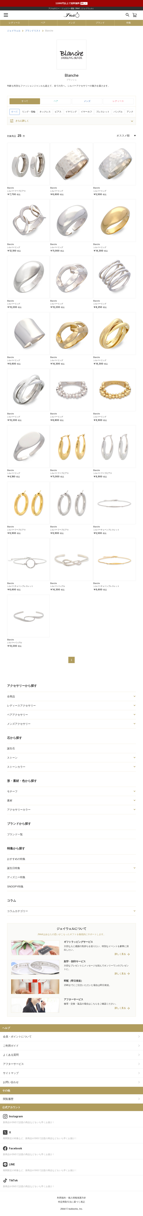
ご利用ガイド (11, 1045)
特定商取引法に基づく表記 (71, 1202)
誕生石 (11, 748)
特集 (128, 22)
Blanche (10, 188)
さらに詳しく (19, 121)
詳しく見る (120, 954)
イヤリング (71, 111)
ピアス (58, 111)
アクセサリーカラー (19, 809)
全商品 (11, 696)
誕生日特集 (13, 868)
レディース (14, 22)
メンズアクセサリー (19, 723)
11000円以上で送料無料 (71, 3)
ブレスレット (102, 111)
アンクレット (133, 111)
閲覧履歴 (8, 1098)
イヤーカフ (86, 111)
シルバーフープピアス (16, 191)
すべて (24, 101)
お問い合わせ (11, 1082)
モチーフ (12, 791)
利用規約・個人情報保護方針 (71, 1197)
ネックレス (45, 111)
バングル (118, 111)
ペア (43, 22)
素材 (9, 800)
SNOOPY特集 (15, 886)
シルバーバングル (57, 586)
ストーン (12, 757)
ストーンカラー (16, 766)
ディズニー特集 (16, 877)
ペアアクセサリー (17, 714)
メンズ (71, 22)
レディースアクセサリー (21, 705)
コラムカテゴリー (17, 911)
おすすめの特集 (16, 858)
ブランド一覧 (15, 834)
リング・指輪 (28, 111)
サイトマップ (11, 1073)
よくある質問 (11, 1054)
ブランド (100, 22)
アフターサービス (13, 1063)
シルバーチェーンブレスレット (106, 530)
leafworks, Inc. (76, 1209)
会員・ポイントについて (17, 1036)
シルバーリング (56, 191)
